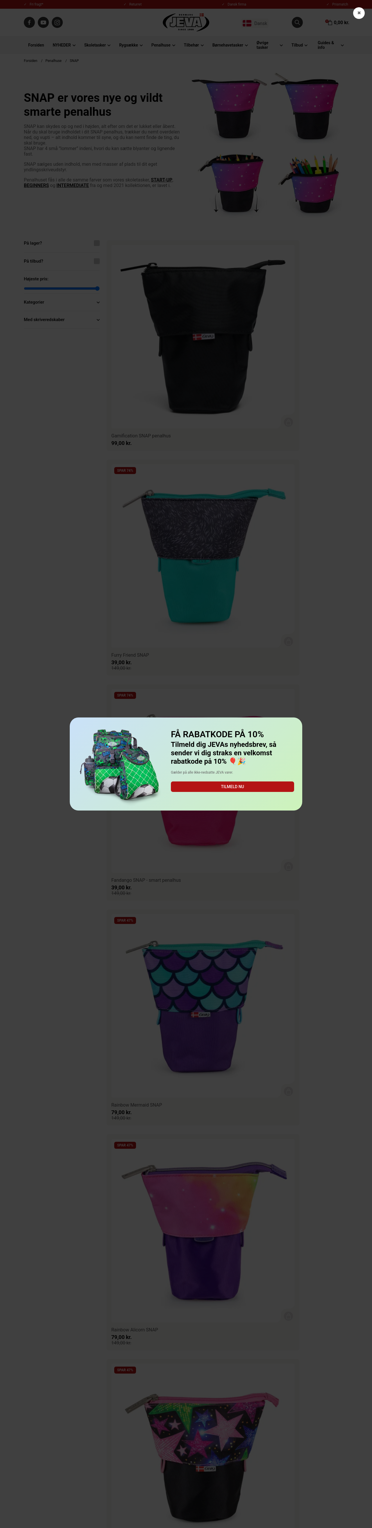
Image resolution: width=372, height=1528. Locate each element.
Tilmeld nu (232, 786)
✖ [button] (359, 13)
